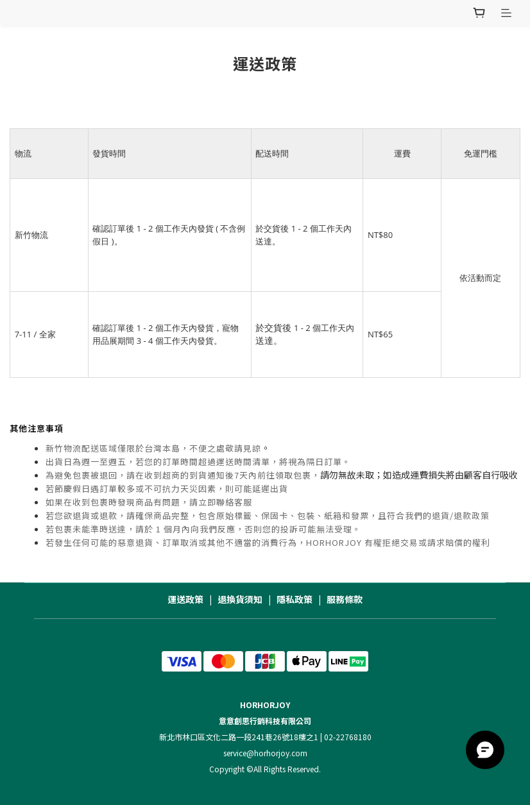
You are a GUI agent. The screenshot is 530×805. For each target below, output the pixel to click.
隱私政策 (294, 599)
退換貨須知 (240, 599)
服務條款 (345, 599)
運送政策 (185, 599)
